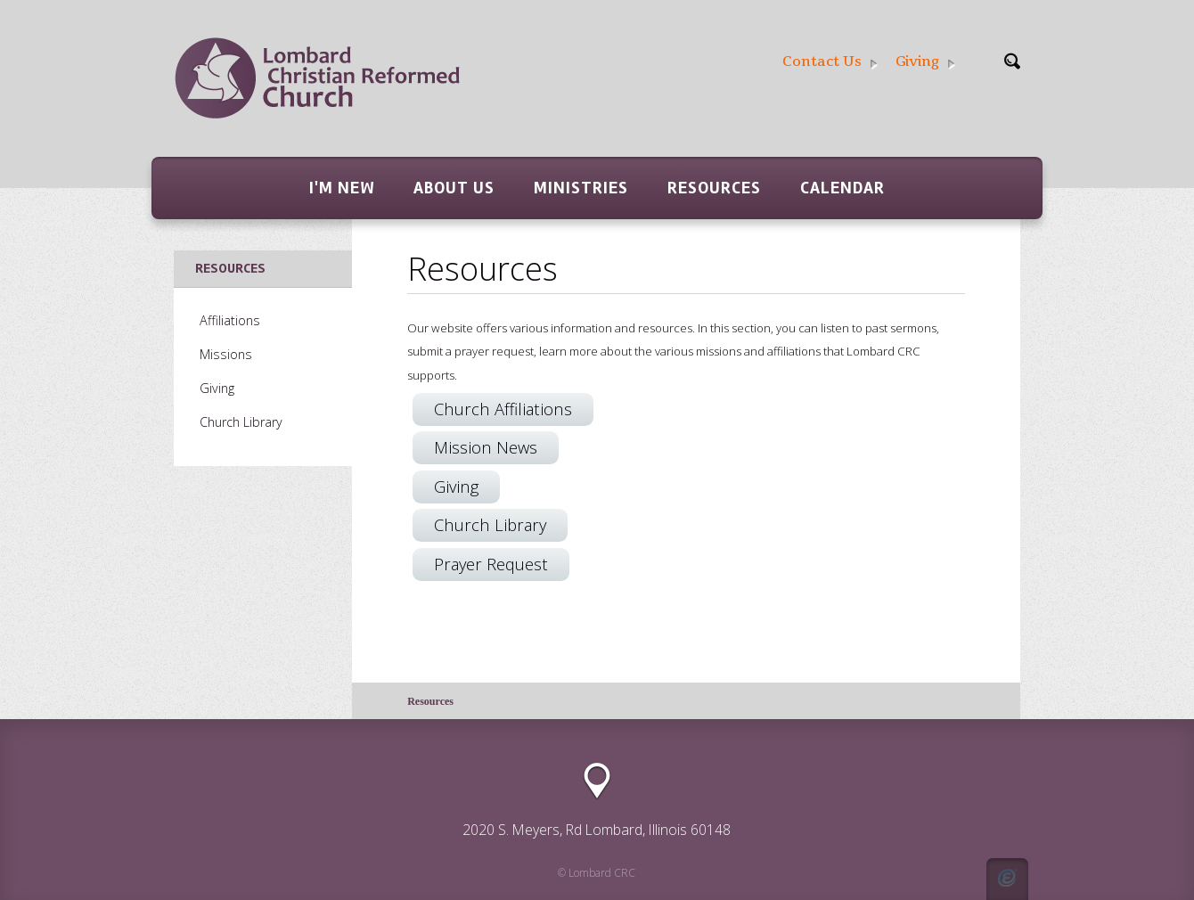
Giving (925, 62)
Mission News (485, 447)
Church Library (490, 524)
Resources (714, 188)
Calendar (842, 188)
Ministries (581, 188)
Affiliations (230, 320)
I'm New (341, 188)
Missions (226, 354)
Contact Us (830, 62)
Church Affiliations (503, 408)
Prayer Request (491, 563)
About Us (454, 188)
